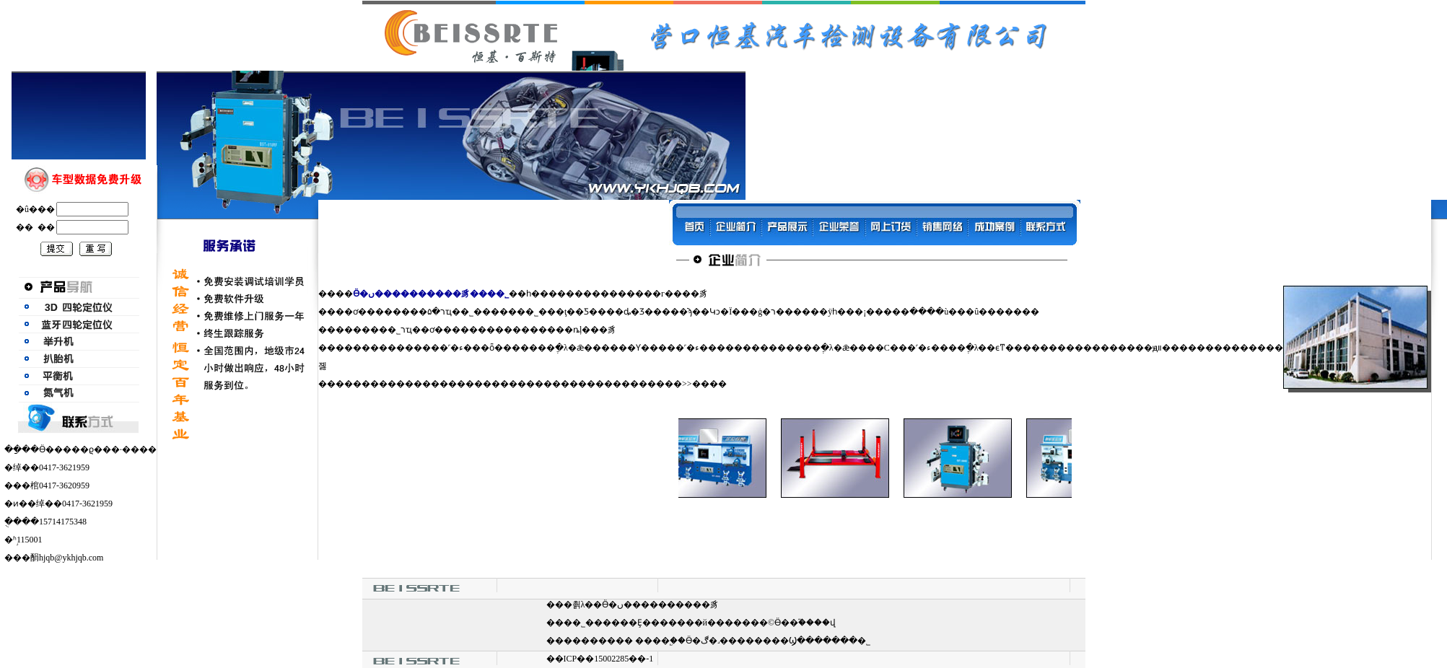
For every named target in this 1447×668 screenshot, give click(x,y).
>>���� (704, 384)
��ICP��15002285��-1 (600, 659)
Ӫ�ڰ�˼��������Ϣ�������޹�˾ (778, 641)
